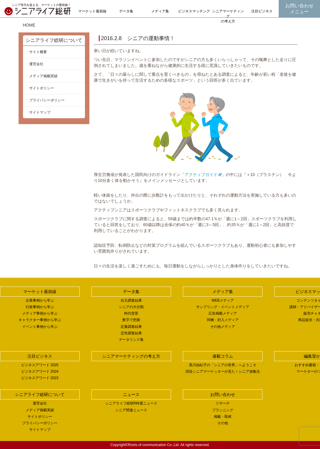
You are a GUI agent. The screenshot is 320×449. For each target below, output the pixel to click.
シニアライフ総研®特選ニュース (131, 403)
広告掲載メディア (223, 313)
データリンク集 (131, 340)
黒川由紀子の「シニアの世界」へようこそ (222, 365)
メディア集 (160, 11)
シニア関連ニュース (131, 410)
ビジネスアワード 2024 (39, 371)
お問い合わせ (222, 394)
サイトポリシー (41, 88)
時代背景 (131, 313)
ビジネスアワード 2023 (39, 378)
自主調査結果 (131, 300)
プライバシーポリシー (47, 100)
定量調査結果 (131, 327)
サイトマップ (39, 112)
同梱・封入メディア (223, 320)
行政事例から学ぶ (40, 307)
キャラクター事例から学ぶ (40, 320)
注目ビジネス (262, 11)
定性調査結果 (131, 333)
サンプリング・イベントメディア (222, 307)
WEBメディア (222, 300)
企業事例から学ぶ (40, 300)
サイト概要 (38, 52)
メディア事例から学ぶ (40, 313)
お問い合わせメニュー (299, 8)
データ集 (126, 11)
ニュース (131, 394)
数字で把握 (131, 320)
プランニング (222, 410)
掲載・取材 (223, 417)
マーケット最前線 (92, 11)
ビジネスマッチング (194, 11)
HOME (29, 25)
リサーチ (223, 403)
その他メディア (222, 327)
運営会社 (36, 64)
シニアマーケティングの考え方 (228, 16)
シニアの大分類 (131, 307)
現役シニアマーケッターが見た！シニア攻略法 (223, 371)
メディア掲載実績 (43, 76)
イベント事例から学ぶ (40, 327)
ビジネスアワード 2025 (39, 365)
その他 (222, 423)
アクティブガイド (201, 174)
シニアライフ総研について (54, 40)
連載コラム (222, 356)
